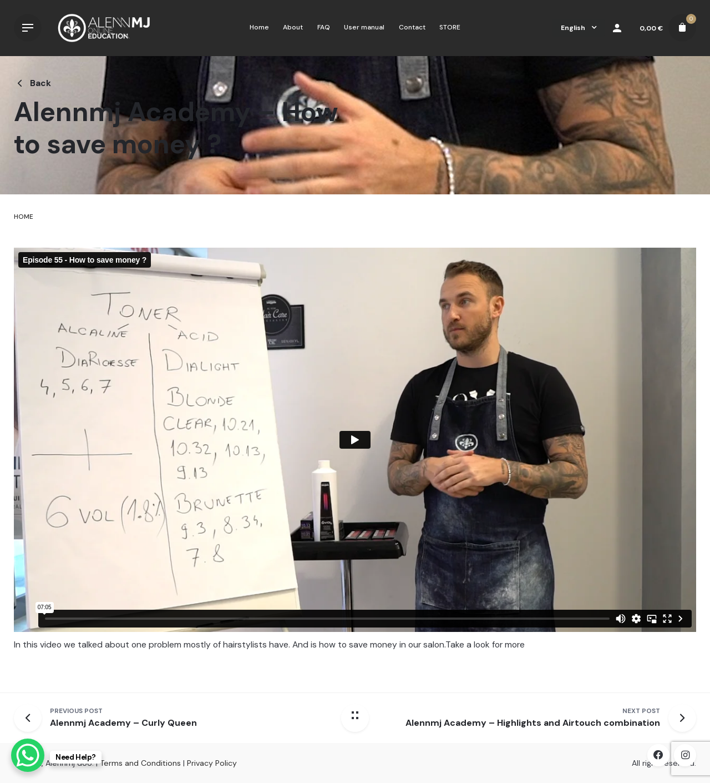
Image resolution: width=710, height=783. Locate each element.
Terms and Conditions (140, 763)
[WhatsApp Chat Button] (27, 755)
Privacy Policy (212, 763)
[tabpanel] (355, 459)
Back (32, 83)
